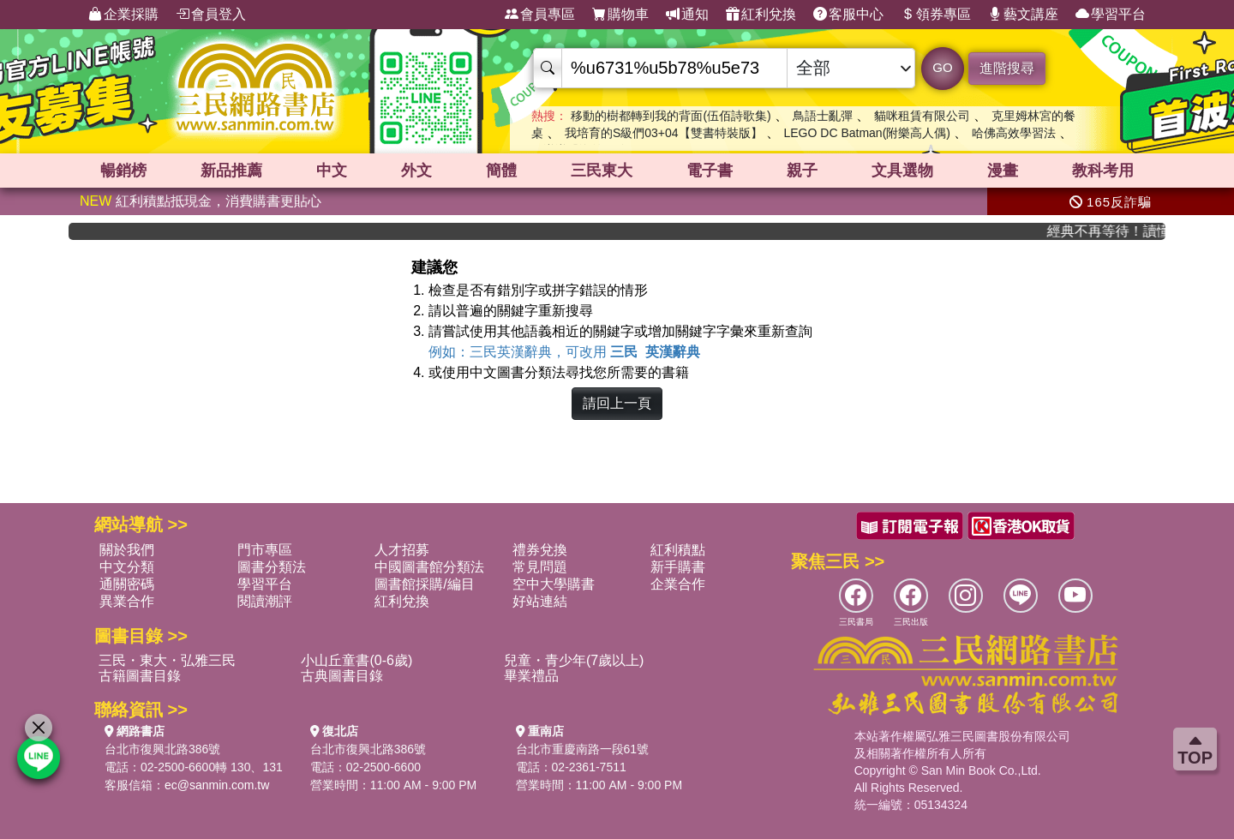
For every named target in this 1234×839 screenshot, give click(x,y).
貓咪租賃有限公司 (922, 116)
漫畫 (1002, 170)
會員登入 (211, 14)
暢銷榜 (123, 170)
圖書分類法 (271, 567)
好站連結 (539, 601)
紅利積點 (677, 549)
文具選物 (902, 170)
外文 (416, 170)
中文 (331, 170)
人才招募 (401, 549)
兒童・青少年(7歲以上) (574, 660)
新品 (231, 170)
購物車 (620, 14)
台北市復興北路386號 (162, 749)
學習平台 (1110, 14)
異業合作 (126, 601)
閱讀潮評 (264, 601)
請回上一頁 (617, 403)
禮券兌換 (539, 549)
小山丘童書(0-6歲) (356, 660)
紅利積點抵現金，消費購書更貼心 (200, 201)
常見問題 (539, 567)
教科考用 (1103, 170)
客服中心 (848, 14)
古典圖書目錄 (342, 675)
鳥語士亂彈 (823, 116)
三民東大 (601, 170)
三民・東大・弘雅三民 (167, 660)
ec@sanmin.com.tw (217, 785)
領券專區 (936, 14)
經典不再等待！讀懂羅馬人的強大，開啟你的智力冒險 (1114, 231)
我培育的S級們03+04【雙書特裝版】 (664, 133)
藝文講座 (1023, 14)
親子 (802, 170)
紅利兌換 (761, 14)
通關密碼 (126, 584)
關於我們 (126, 549)
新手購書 (677, 567)
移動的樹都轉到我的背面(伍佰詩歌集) (670, 116)
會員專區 (540, 14)
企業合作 (677, 584)
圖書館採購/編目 (424, 584)
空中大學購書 (553, 584)
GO (942, 67)
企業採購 (123, 14)
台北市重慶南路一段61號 (583, 749)
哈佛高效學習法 (1014, 133)
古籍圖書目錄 (140, 675)
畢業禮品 (531, 675)
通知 (687, 14)
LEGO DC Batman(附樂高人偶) (866, 133)
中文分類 (126, 567)
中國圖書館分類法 (429, 567)
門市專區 (264, 549)
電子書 (709, 170)
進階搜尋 (1006, 68)
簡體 (501, 170)
